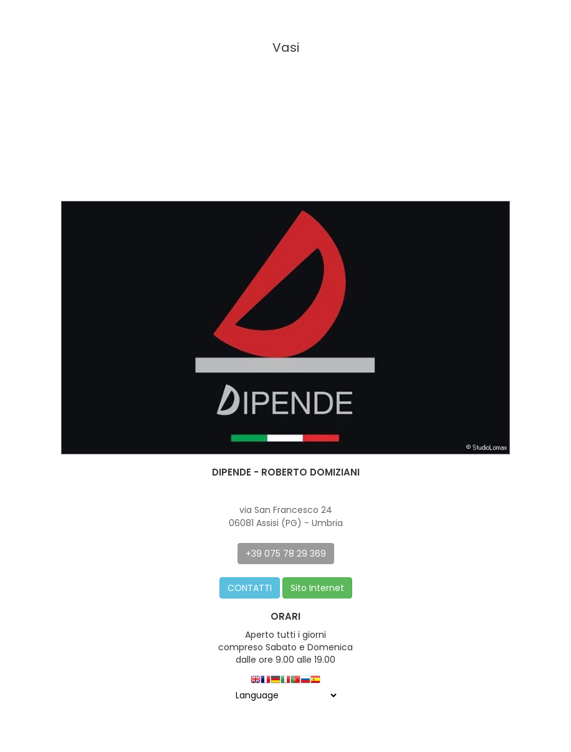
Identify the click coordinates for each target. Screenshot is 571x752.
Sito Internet (317, 588)
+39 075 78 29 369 (286, 553)
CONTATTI (250, 588)
